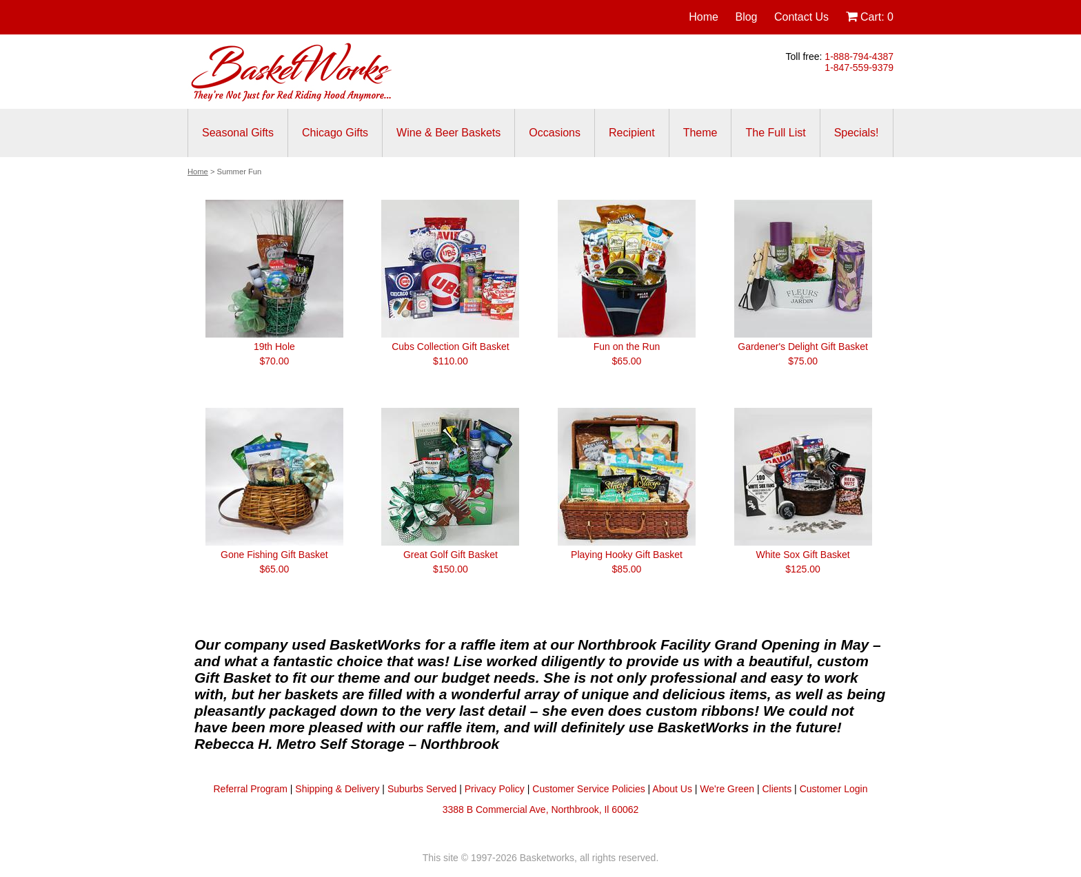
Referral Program (250, 788)
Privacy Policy (495, 788)
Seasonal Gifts (238, 132)
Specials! (856, 132)
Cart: (869, 17)
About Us (672, 788)
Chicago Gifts (335, 132)
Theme (700, 132)
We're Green (727, 788)
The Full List (775, 132)
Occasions (554, 132)
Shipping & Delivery (337, 788)
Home (703, 17)
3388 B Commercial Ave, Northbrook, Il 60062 (541, 809)
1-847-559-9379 (859, 67)
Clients (776, 788)
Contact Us (801, 17)
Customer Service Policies (588, 788)
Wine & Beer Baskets (448, 132)
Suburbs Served (421, 788)
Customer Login (834, 788)
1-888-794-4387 (859, 56)
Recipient (632, 132)
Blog (746, 17)
